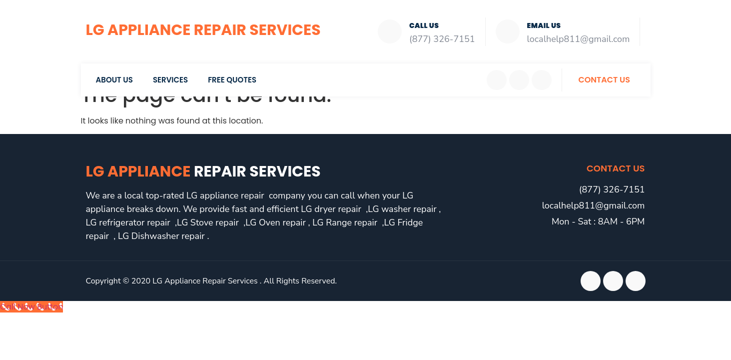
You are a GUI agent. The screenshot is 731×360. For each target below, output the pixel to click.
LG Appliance (203, 171)
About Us (114, 79)
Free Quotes (232, 79)
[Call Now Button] (31, 306)
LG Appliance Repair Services (203, 30)
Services (170, 79)
